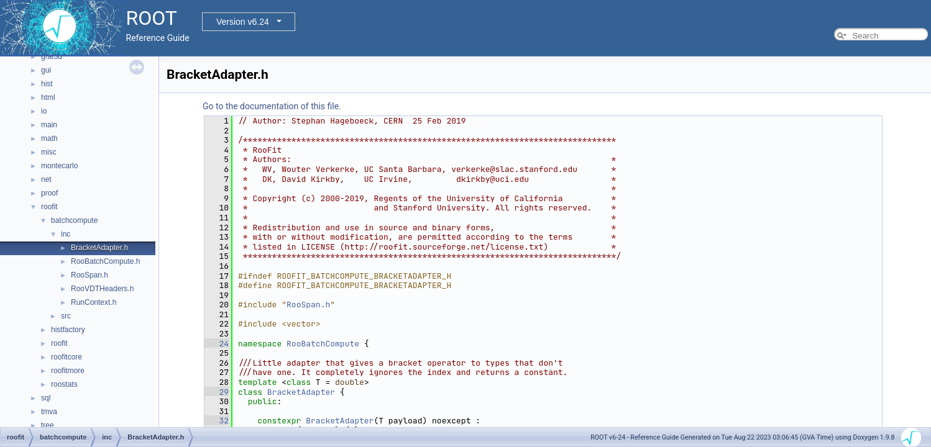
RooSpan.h (89, 275)
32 (216, 420)
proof (49, 193)
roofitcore (66, 357)
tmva (49, 411)
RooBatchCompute (323, 343)
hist (47, 83)
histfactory (68, 329)
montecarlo (59, 165)
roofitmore (68, 370)
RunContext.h (93, 302)
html (48, 97)
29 (216, 392)
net (46, 179)
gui (46, 70)
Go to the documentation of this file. (272, 106)
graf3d (51, 56)
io (44, 111)
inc (65, 234)
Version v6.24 (242, 22)
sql (45, 398)
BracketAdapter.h (99, 247)
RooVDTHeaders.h (102, 288)
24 (216, 343)
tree (47, 425)
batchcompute (74, 220)
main (49, 124)
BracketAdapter (301, 392)
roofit (49, 206)
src (66, 316)
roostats (64, 384)
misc (49, 152)
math (49, 138)
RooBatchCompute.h (105, 261)
